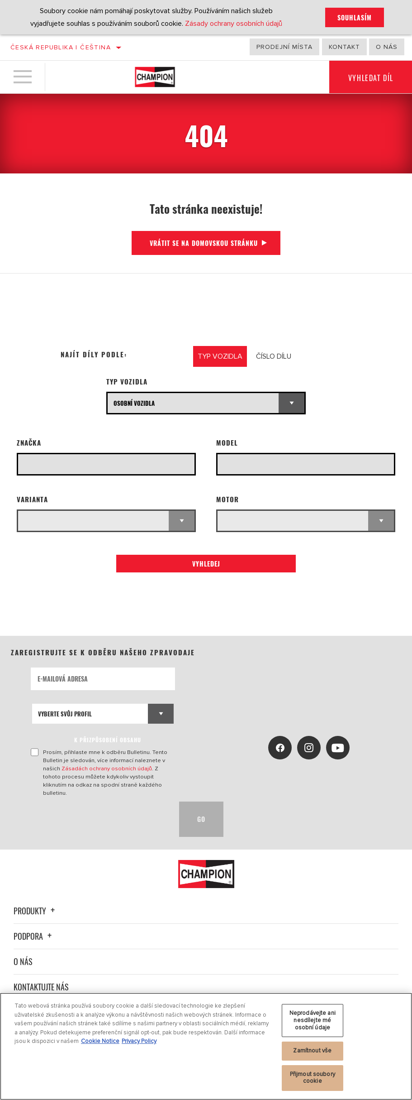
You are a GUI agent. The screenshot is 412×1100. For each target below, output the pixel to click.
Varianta (32, 499)
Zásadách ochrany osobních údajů (107, 768)
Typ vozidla (126, 381)
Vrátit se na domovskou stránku (204, 243)
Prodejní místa (284, 47)
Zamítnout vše (312, 1050)
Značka (29, 442)
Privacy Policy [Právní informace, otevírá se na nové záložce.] (139, 1041)
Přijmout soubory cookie (312, 1078)
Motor (227, 499)
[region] (206, 1046)
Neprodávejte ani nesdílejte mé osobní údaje (312, 1020)
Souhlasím (354, 17)
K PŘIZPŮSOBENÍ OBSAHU (107, 740)
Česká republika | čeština (60, 47)
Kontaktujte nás (41, 987)
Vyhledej (206, 563)
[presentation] (99, 819)
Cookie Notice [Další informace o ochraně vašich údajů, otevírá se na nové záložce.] (100, 1041)
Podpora (34, 936)
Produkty (35, 911)
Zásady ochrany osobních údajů (233, 23)
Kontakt (344, 47)
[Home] (155, 77)
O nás (387, 47)
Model (227, 442)
